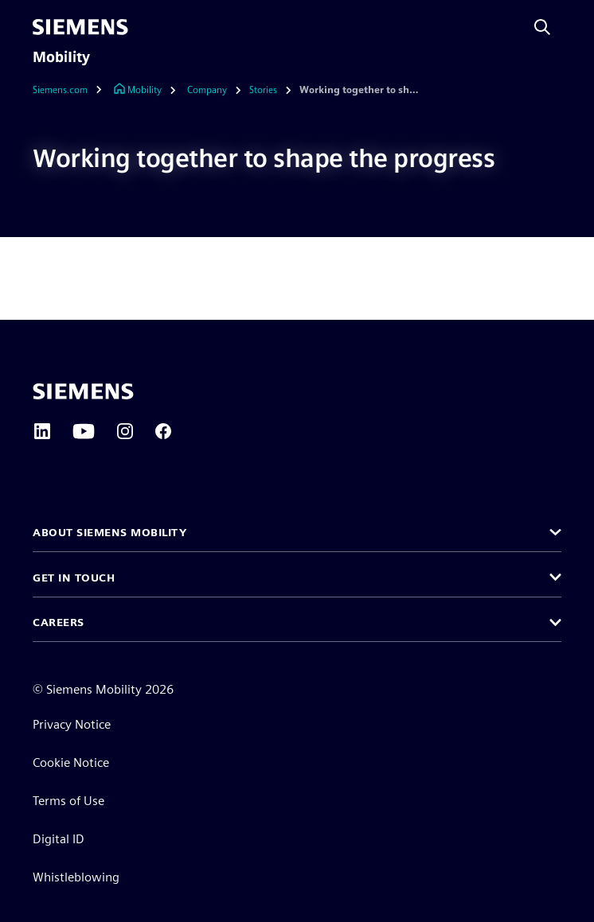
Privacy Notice (72, 724)
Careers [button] (58, 622)
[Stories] (263, 90)
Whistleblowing (76, 877)
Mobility (61, 57)
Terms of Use (68, 800)
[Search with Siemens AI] (542, 27)
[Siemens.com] (71, 90)
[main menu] (149, 27)
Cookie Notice (71, 762)
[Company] (207, 90)
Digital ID (58, 838)
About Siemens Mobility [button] (109, 532)
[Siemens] (80, 27)
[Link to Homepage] (137, 90)
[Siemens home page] (83, 391)
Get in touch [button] (74, 577)
